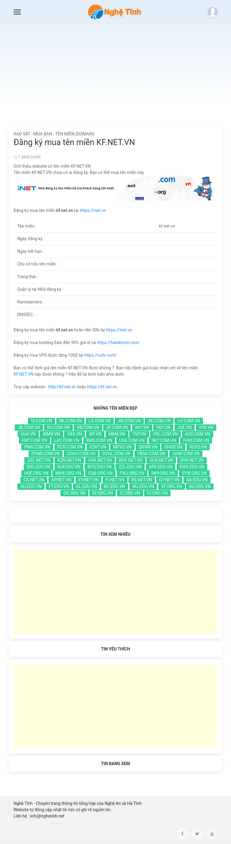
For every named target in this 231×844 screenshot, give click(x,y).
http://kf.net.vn (62, 386)
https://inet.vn (93, 210)
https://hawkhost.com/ (118, 342)
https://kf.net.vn (102, 386)
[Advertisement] (115, 69)
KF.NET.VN (23, 374)
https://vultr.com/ (100, 355)
